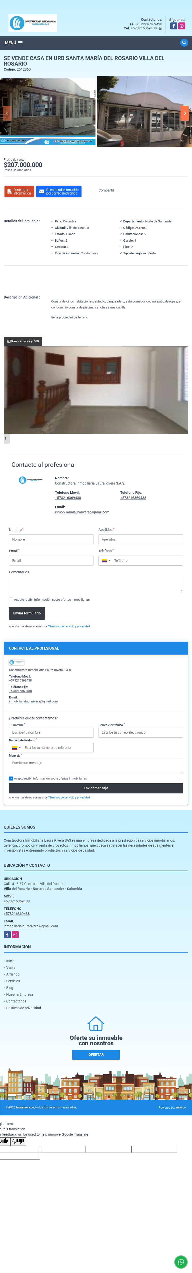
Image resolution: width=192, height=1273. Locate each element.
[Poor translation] (18, 1141)
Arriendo (13, 974)
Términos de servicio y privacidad (69, 626)
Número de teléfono (23, 740)
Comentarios (19, 572)
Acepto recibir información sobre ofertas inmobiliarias (52, 599)
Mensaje (15, 755)
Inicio (10, 961)
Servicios (13, 981)
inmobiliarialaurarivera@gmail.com (82, 512)
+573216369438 (149, 24)
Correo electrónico (111, 725)
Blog (9, 988)
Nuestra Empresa (19, 994)
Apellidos (106, 529)
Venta (11, 968)
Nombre (16, 529)
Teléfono (106, 550)
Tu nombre (17, 725)
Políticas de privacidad (23, 1008)
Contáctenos (16, 1001)
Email (14, 550)
